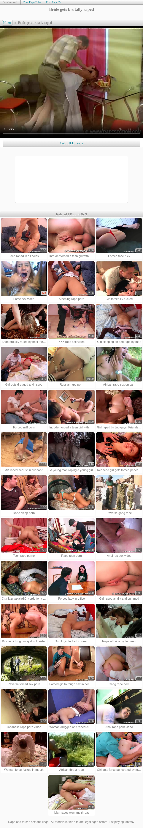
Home (7, 23)
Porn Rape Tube (32, 2)
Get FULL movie (71, 143)
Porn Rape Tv (53, 2)
